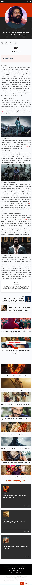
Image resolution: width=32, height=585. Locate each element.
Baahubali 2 (12, 263)
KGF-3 (26, 219)
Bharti (13, 51)
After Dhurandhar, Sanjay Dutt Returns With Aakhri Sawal (14, 381)
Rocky (29, 203)
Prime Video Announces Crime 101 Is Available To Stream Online (16, 410)
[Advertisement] (4, 10)
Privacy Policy (11, 574)
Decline (26, 583)
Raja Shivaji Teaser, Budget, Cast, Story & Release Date (14, 440)
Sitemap (6, 572)
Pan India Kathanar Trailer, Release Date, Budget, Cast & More (16, 454)
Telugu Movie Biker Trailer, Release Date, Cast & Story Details (15, 468)
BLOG (16, 331)
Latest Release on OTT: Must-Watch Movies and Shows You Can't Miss (16, 357)
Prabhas (3, 112)
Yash (27, 146)
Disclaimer (22, 574)
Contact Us (24, 572)
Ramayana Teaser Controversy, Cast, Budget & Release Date (15, 396)
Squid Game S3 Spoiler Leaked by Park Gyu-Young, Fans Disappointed (16, 335)
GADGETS (4, 500)
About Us (14, 572)
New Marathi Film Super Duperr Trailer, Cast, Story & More (14, 482)
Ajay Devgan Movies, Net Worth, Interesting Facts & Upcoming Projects (16, 425)
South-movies (16, 30)
